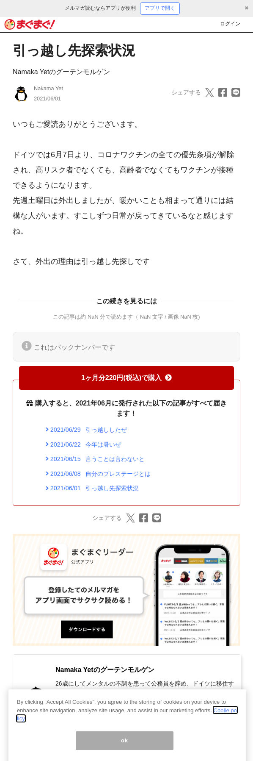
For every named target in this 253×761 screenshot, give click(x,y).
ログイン (230, 24)
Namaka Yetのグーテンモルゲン (61, 71)
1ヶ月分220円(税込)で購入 (126, 377)
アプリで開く (160, 8)
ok (124, 748)
